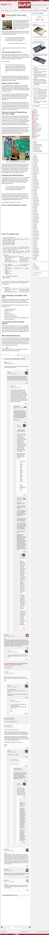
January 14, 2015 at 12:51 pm (9, 636)
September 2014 (36, 221)
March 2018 (36, 166)
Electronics (35, 111)
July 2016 (35, 190)
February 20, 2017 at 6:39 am (9, 881)
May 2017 (35, 177)
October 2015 (36, 203)
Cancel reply (15, 895)
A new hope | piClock (8, 718)
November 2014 (36, 218)
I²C (19, 10)
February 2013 (36, 248)
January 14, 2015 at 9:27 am (12, 373)
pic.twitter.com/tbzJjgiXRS (18, 40)
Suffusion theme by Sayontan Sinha (42, 931)
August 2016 (36, 189)
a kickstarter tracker (8, 313)
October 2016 (36, 186)
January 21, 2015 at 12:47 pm (16, 701)
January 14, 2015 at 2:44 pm (19, 500)
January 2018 (36, 169)
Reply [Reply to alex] (27, 383)
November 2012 (36, 252)
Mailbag (35, 120)
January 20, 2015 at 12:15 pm (9, 673)
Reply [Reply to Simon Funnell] (25, 780)
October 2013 (36, 237)
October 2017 (36, 172)
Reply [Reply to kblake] (27, 876)
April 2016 (35, 194)
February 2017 (36, 180)
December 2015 (36, 200)
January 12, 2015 (22, 43)
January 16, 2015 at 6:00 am (9, 665)
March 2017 (36, 179)
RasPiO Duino (36, 132)
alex (7, 354)
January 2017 (36, 182)
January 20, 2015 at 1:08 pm (12, 686)
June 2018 (35, 163)
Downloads (15, 10)
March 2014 (36, 230)
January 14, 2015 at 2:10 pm (12, 652)
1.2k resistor (20, 177)
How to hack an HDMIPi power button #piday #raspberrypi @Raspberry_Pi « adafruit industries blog (15, 664)
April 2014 (35, 228)
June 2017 (35, 176)
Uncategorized (36, 136)
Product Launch (36, 123)
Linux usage (30, 10)
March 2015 (36, 213)
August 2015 (36, 206)
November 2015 (36, 201)
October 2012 (36, 254)
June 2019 (35, 158)
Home (2, 10)
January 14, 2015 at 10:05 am (16, 387)
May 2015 (35, 210)
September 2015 (36, 204)
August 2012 (36, 256)
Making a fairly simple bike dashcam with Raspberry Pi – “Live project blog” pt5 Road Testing (40, 83)
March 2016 (36, 196)
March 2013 (36, 247)
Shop (11, 10)
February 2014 (36, 231)
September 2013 (36, 238)
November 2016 (36, 184)
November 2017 (36, 170)
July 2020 (35, 156)
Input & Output (44, 10)
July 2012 (35, 258)
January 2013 (36, 249)
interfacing (35, 116)
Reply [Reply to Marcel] (27, 889)
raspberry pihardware (37, 130)
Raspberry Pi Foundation (38, 145)
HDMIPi (15, 20)
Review (35, 133)
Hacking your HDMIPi (26, 354)
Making (35, 122)
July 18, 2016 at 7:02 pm (8, 870)
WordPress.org (36, 269)
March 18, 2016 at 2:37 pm (8, 850)
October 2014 (36, 220)
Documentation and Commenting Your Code (5, 928)
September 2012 (36, 255)
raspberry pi (24, 10)
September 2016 (36, 187)
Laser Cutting (36, 118)
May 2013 (35, 244)
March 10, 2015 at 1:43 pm (19, 785)
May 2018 (35, 165)
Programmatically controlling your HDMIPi (19, 355)
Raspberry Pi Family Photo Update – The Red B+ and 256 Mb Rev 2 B (21, 928)
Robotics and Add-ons (37, 150)
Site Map (6, 10)
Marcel (10, 895)
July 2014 (35, 224)
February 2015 (36, 214)
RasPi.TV (6, 4)
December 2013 (36, 234)
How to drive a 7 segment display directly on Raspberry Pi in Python (39, 98)
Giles (35, 97)
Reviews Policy (26, 931)
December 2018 (36, 160)
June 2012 (35, 259)
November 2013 (36, 235)
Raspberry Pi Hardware (38, 129)
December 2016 (36, 183)
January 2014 (36, 232)
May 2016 (35, 193)
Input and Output (36, 115)
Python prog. (37, 10)
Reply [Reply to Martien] (27, 369)
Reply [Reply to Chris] (27, 682)
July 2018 (35, 162)
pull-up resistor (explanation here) (13, 117)
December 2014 (36, 217)
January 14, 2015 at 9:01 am (9, 363)
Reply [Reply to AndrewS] (25, 422)
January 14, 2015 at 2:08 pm (19, 427)
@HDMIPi (11, 40)
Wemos (35, 137)
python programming (37, 125)
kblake (5, 869)
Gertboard (35, 112)
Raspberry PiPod (37, 148)
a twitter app (6, 312)
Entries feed (36, 266)
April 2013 (35, 245)
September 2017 (36, 173)
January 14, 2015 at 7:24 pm (23, 558)
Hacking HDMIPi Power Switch (15, 15)
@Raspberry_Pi (10, 37)
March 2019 (36, 159)
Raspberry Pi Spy (37, 147)
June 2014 (35, 225)
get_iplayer (35, 113)
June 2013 (35, 242)
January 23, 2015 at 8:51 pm (9, 719)
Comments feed (36, 267)
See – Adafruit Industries (38, 151)
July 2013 (35, 241)
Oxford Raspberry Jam (38, 144)
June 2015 (35, 208)
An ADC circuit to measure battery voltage (12, 317)
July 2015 (35, 207)
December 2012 (36, 251)
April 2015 (35, 211)
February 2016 (36, 197)
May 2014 (35, 227)
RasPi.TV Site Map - (37, 13)
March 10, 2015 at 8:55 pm (22, 806)
